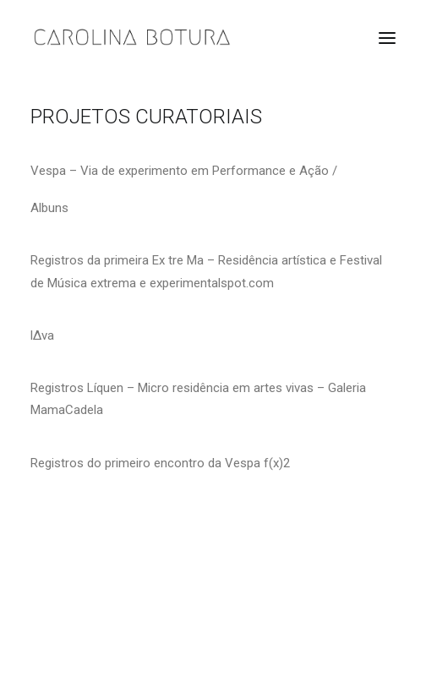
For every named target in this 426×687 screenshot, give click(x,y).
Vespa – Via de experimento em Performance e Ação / (183, 170)
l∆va (42, 335)
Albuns (49, 207)
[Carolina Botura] (132, 37)
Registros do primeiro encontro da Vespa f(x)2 (160, 463)
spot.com (247, 283)
